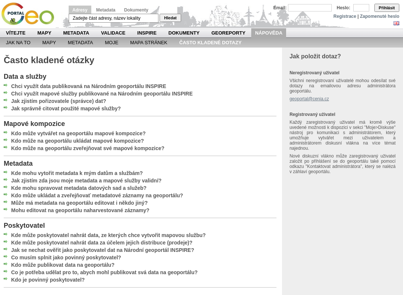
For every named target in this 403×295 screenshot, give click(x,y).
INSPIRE (147, 33)
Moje (111, 42)
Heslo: (343, 7)
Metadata (105, 10)
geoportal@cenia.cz (309, 98)
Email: (280, 7)
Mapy (44, 33)
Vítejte (16, 33)
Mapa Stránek (148, 42)
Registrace (345, 16)
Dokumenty (136, 10)
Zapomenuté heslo (379, 16)
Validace (113, 33)
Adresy (80, 10)
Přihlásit (387, 8)
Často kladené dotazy (210, 42)
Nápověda (268, 33)
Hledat (170, 18)
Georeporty (229, 33)
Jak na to (18, 42)
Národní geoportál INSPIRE (30, 14)
